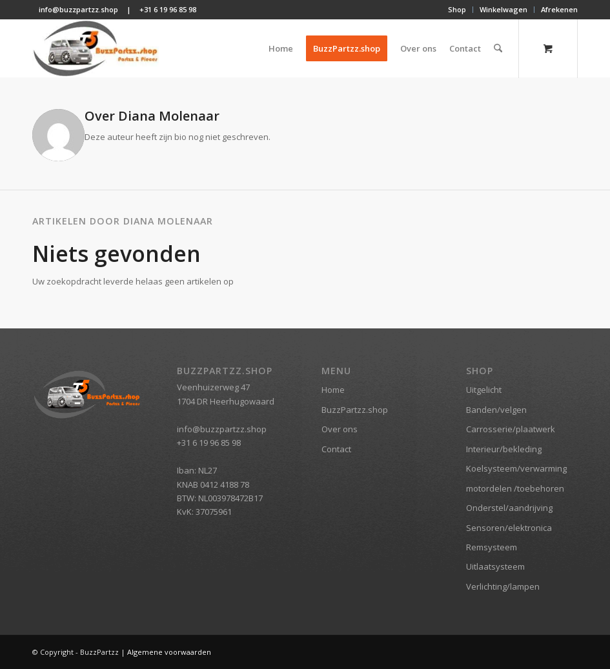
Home (333, 389)
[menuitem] (457, 9)
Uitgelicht (484, 389)
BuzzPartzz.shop (354, 409)
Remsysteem (491, 547)
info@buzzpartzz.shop (78, 9)
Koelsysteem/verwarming (516, 468)
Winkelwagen (503, 9)
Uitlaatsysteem (495, 566)
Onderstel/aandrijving (509, 508)
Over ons (339, 429)
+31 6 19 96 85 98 (167, 9)
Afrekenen (559, 9)
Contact (336, 449)
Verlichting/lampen (503, 586)
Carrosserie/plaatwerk (510, 429)
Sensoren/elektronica (509, 528)
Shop (457, 9)
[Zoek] (498, 48)
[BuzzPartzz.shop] (95, 48)
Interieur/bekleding (504, 449)
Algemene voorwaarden (169, 652)
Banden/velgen (496, 409)
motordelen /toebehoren (515, 488)
